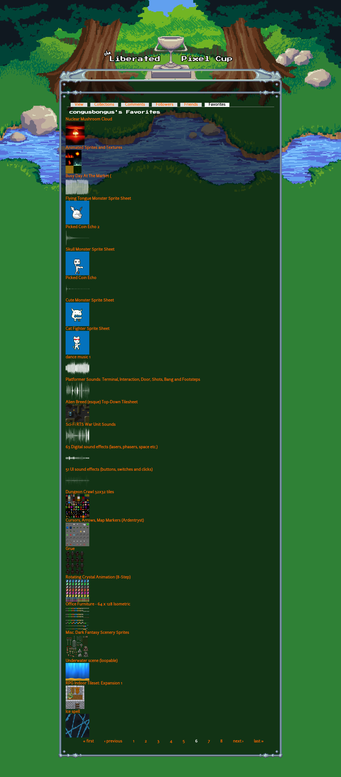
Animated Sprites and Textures (94, 148)
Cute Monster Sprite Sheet (90, 300)
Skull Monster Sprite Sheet (90, 250)
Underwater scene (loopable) (91, 661)
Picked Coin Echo (81, 278)
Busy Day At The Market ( (88, 176)
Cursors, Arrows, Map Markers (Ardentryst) (105, 521)
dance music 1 (78, 357)
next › (238, 741)
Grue (70, 549)
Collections (104, 105)
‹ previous (113, 741)
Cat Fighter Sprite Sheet (87, 329)
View (79, 105)
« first (88, 741)
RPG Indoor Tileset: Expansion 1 (94, 683)
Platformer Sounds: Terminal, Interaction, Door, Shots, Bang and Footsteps (133, 380)
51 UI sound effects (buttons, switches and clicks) (109, 470)
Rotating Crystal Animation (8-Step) (98, 577)
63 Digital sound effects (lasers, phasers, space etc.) (111, 447)
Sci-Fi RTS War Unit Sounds (91, 425)
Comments (135, 105)
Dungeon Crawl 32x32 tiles (90, 492)
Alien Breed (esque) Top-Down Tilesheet (102, 402)
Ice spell (73, 712)
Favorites (219, 105)
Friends (191, 105)
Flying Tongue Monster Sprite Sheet (98, 199)
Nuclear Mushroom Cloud (89, 119)
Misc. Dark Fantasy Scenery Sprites (97, 633)
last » (259, 741)
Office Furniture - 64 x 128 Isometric (98, 604)
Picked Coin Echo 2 (82, 227)
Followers (164, 105)
